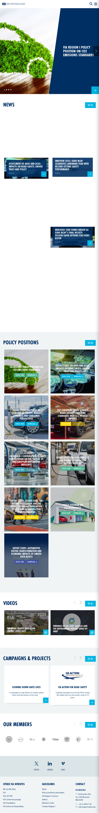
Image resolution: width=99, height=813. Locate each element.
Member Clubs (48, 803)
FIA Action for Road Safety (13, 807)
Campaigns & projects (27, 658)
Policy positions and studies (53, 793)
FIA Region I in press (50, 796)
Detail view (20, 375)
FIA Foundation (9, 803)
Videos (10, 603)
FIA (4, 793)
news (8, 104)
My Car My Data (9, 789)
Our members (17, 724)
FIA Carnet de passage (12, 800)
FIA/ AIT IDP (8, 796)
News (44, 789)
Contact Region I (48, 807)
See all (90, 105)
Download (32, 375)
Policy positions (21, 342)
